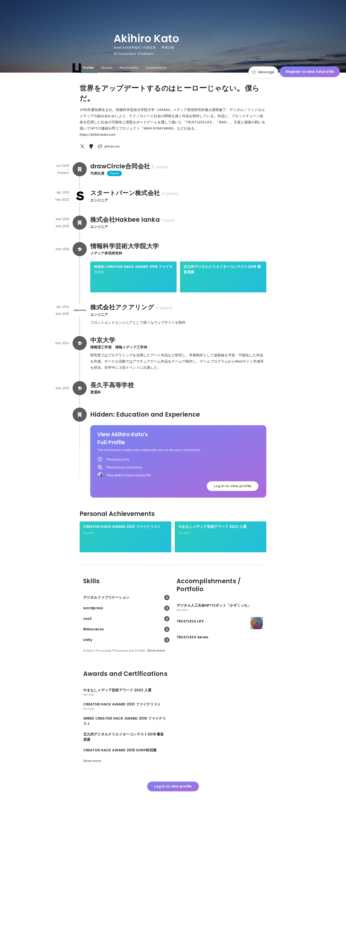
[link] (133, 282)
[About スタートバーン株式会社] (80, 196)
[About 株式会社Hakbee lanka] (80, 223)
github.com (108, 146)
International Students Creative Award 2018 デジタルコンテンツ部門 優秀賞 (177, 315)
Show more (156, 756)
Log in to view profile (232, 546)
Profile (88, 68)
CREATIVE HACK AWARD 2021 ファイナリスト (122, 587)
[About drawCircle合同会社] (80, 169)
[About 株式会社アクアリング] (80, 371)
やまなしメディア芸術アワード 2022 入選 (212, 587)
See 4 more (238, 328)
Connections (155, 68)
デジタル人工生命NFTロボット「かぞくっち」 (120, 633)
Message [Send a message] (263, 72)
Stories (107, 68)
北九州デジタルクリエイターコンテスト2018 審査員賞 (222, 269)
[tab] (88, 67)
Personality (129, 68)
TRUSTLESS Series (194, 633)
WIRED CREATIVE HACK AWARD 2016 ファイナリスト (133, 269)
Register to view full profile (310, 71)
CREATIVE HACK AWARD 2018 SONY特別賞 (115, 315)
